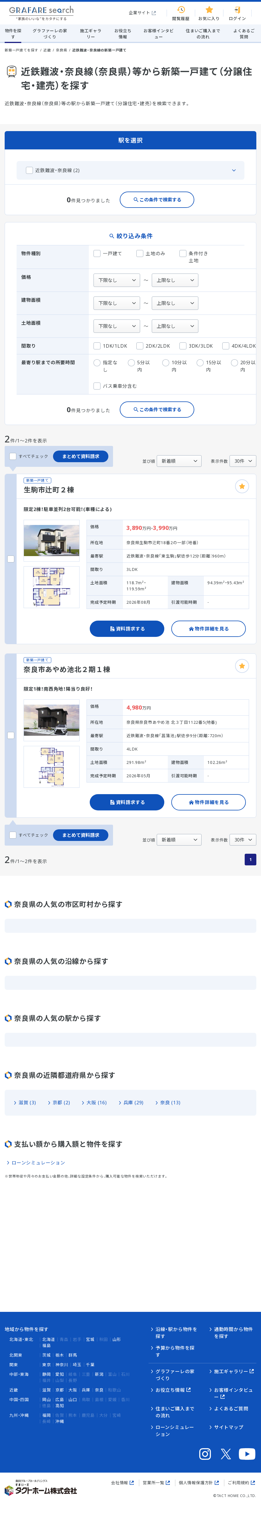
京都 (59, 1390)
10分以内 (174, 366)
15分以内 (209, 366)
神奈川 (61, 1364)
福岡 (46, 1415)
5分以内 (139, 366)
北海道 (48, 1339)
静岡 (46, 1374)
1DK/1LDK (110, 345)
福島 (46, 1345)
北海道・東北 (21, 1339)
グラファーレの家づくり (175, 1375)
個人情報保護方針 (196, 1482)
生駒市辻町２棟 (49, 489)
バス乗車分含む (115, 386)
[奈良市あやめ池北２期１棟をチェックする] (10, 735)
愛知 (59, 1374)
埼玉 (77, 1364)
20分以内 (243, 366)
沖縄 (59, 1421)
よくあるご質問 (231, 1408)
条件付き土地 (193, 257)
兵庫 (86, 1390)
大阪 (72, 1390)
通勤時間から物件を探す (233, 1332)
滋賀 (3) (27, 1102)
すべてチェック (28, 456)
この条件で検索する (160, 200)
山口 (72, 1399)
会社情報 (119, 1482)
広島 (59, 1399)
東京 (46, 1364)
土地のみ (150, 253)
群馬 (72, 1355)
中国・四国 (19, 1399)
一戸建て (108, 253)
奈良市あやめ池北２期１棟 (67, 669)
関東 (13, 1364)
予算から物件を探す (175, 1351)
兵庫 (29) (134, 1102)
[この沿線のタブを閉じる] (130, 170)
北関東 (15, 1355)
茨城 (46, 1355)
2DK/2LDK (153, 345)
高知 (59, 1405)
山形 (116, 1339)
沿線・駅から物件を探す (176, 1332)
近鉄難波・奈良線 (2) (57, 170)
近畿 (47, 50)
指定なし (105, 366)
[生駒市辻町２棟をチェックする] (10, 558)
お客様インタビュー (233, 1393)
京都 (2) (61, 1102)
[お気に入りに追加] (242, 486)
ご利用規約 (238, 1482)
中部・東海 (19, 1374)
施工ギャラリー (231, 1371)
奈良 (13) (170, 1102)
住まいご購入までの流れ (175, 1412)
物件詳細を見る (212, 629)
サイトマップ (229, 1427)
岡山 (46, 1399)
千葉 (90, 1364)
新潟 (99, 1374)
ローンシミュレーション (38, 1163)
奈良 (99, 1390)
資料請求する (130, 629)
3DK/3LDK (196, 345)
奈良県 (61, 50)
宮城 (90, 1339)
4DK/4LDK (239, 345)
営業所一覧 (153, 1482)
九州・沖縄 (19, 1415)
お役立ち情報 (170, 1390)
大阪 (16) (97, 1102)
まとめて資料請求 (80, 456)
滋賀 (46, 1390)
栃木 (59, 1355)
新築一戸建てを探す (21, 50)
